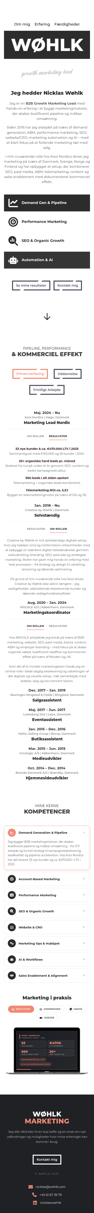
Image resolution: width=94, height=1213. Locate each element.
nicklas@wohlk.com (51, 1187)
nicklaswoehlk (50, 1203)
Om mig (22, 24)
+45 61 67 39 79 (50, 1195)
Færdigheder (67, 24)
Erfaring (42, 24)
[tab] (22, 1009)
